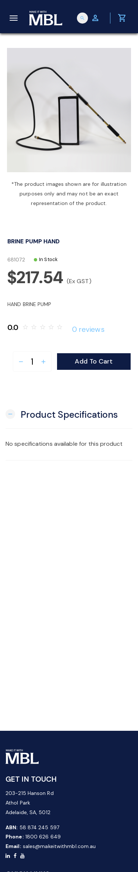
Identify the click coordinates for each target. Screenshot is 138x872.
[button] (62, 414)
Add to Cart (94, 361)
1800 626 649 (43, 836)
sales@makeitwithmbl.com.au (59, 846)
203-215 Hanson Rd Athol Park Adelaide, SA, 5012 (30, 803)
